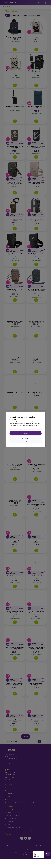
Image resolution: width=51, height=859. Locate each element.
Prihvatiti (25, 433)
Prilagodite (25, 438)
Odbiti (25, 441)
